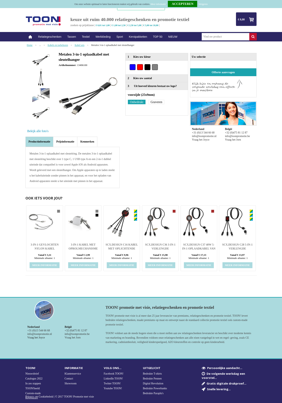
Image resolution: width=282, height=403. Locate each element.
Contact (69, 378)
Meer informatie (158, 4)
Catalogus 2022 (34, 378)
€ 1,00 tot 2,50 (119, 25)
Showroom (71, 383)
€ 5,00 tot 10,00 (150, 25)
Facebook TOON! (114, 373)
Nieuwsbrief (32, 373)
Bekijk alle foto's (38, 131)
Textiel (86, 36)
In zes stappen (33, 383)
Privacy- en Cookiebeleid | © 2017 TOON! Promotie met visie (59, 396)
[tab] (39, 142)
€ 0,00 (241, 19)
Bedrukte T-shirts (152, 373)
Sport (119, 36)
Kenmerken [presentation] (87, 141)
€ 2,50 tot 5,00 (134, 25)
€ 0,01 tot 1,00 (103, 25)
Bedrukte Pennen (152, 378)
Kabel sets (79, 45)
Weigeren (203, 4)
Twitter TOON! (112, 383)
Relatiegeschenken (49, 36)
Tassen (71, 36)
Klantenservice (73, 373)
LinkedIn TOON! (113, 378)
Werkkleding (103, 36)
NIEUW (172, 36)
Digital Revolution (153, 383)
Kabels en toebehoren (58, 45)
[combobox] (225, 36)
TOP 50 (157, 36)
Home (30, 36)
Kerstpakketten (138, 36)
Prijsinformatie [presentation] (65, 141)
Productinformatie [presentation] (39, 141)
